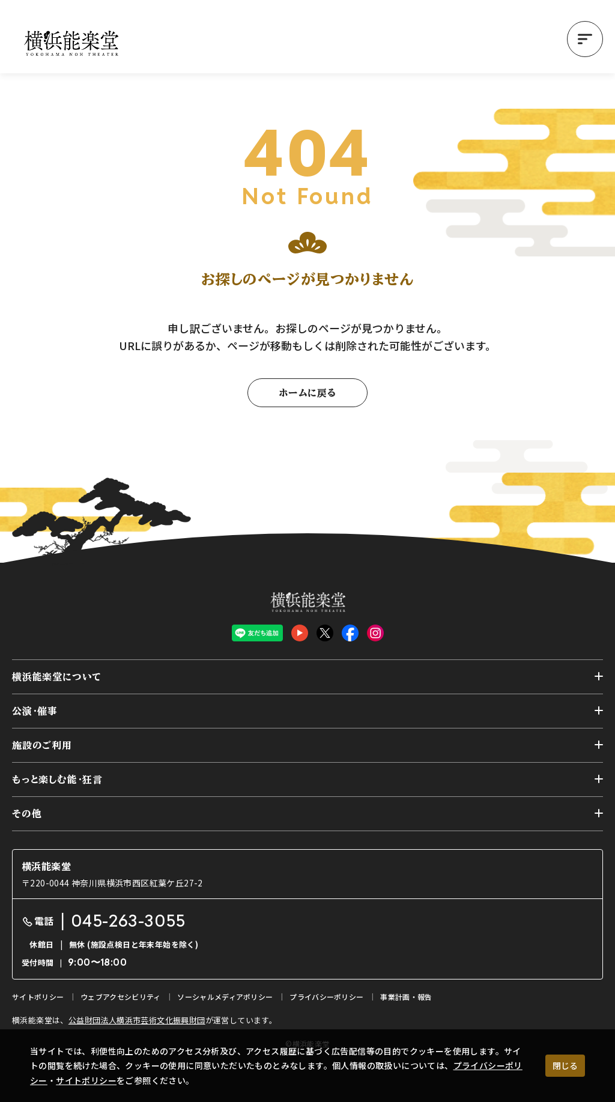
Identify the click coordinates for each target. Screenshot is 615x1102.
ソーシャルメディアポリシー (225, 996)
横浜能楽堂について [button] (56, 677)
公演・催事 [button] (35, 711)
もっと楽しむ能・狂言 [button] (57, 779)
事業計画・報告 (406, 996)
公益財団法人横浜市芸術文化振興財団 (136, 1020)
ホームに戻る (307, 393)
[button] (585, 39)
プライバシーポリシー (326, 996)
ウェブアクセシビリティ (120, 996)
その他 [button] (26, 814)
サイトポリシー (86, 1080)
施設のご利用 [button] (42, 745)
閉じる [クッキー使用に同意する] (565, 1065)
